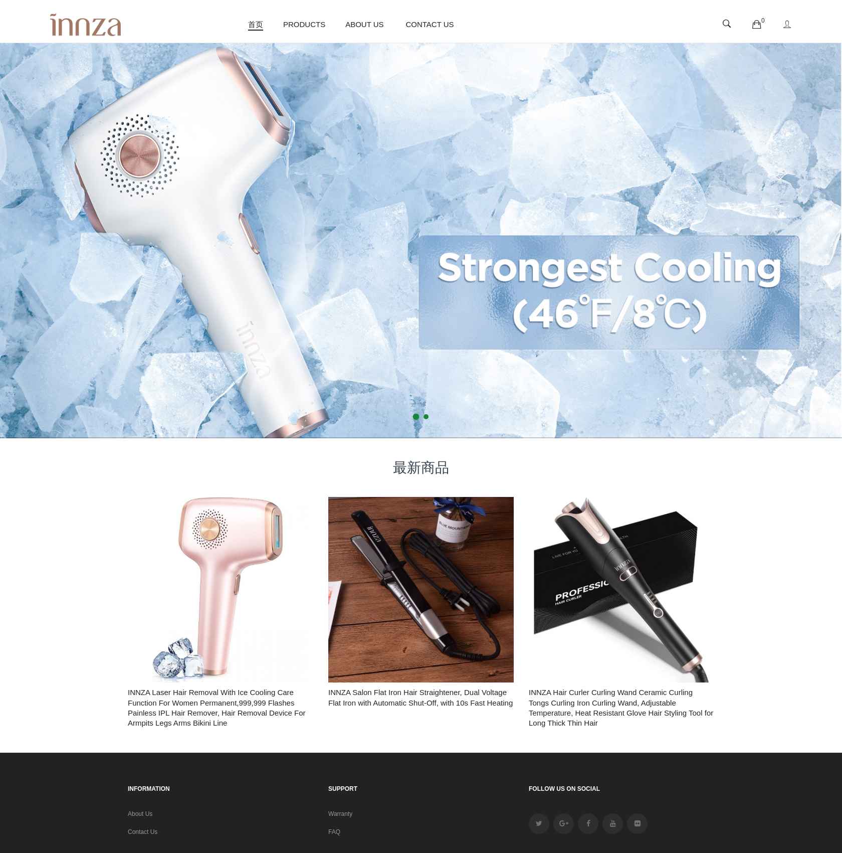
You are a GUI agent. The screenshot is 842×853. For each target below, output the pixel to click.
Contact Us (142, 831)
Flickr (637, 823)
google (563, 823)
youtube (612, 823)
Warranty (340, 813)
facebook (588, 823)
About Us (140, 813)
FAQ (334, 831)
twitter (539, 823)
